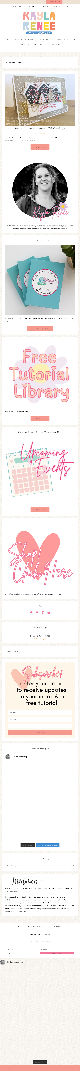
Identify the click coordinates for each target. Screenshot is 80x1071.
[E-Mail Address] (40, 726)
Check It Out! (54, 2)
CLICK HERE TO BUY (40, 328)
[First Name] (40, 712)
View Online (34, 639)
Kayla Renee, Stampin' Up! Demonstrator (40, 22)
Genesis (35, 1068)
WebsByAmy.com (69, 1068)
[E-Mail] (23, 953)
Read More (40, 147)
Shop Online (45, 639)
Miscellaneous (40, 133)
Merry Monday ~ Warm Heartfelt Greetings (40, 128)
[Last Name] (40, 719)
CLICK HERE (40, 418)
